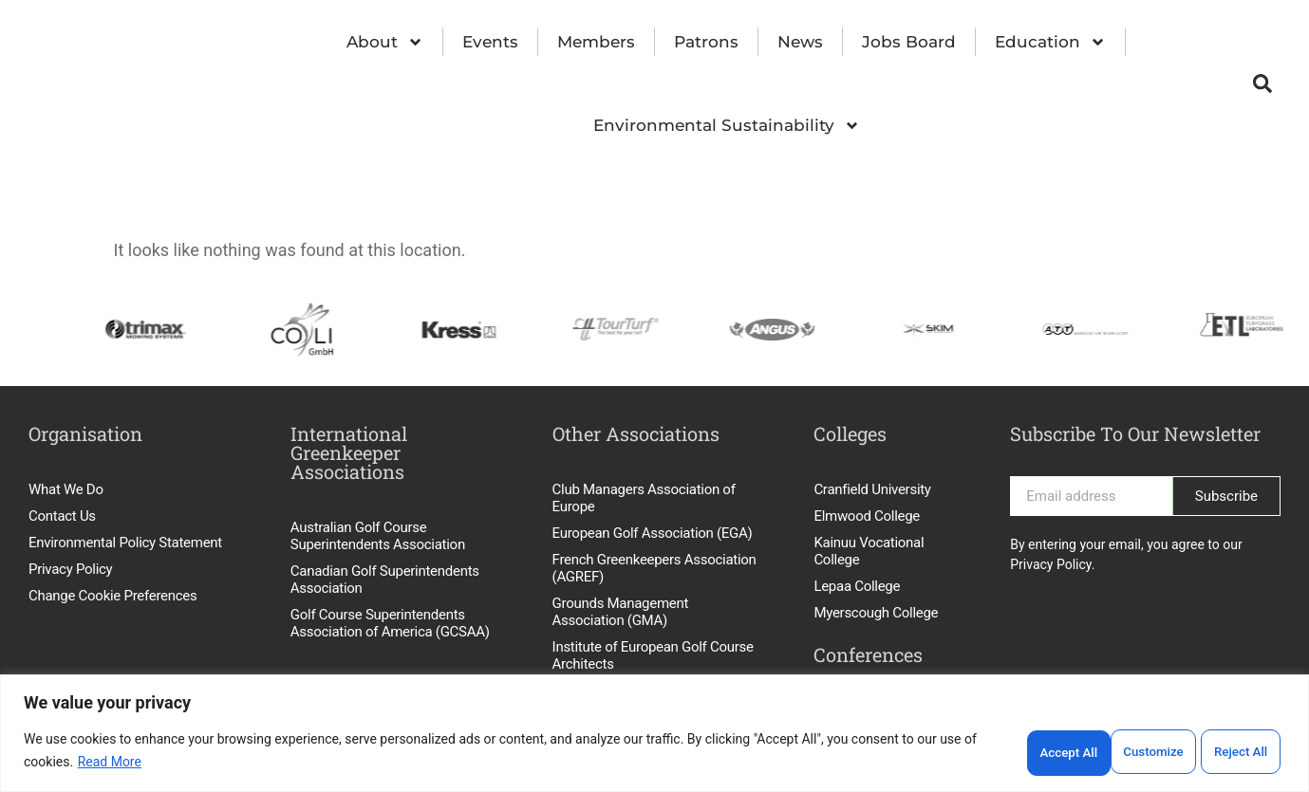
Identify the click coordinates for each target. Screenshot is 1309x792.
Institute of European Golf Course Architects (653, 655)
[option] (125, 329)
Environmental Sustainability (726, 125)
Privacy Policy (70, 569)
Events (490, 41)
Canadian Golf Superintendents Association (384, 579)
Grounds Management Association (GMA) (620, 612)
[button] (1262, 83)
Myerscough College (875, 612)
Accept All (1239, 752)
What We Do (65, 489)
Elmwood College (866, 516)
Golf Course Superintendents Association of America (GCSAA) (390, 623)
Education (1050, 42)
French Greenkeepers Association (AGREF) (654, 568)
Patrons (706, 41)
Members (596, 41)
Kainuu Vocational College (868, 551)
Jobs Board (909, 41)
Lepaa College (856, 586)
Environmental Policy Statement (125, 542)
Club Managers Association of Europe (644, 498)
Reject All (1143, 752)
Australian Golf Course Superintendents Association (377, 536)
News (800, 41)
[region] (654, 734)
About (384, 42)
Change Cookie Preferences (112, 595)
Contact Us (62, 516)
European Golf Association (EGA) (652, 533)
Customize (1045, 752)
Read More (109, 763)
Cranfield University (871, 489)
